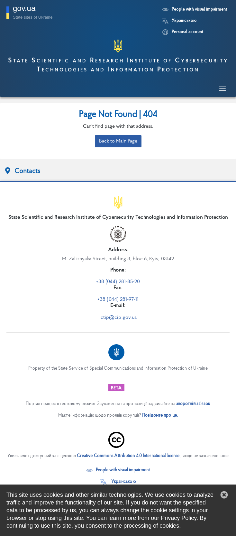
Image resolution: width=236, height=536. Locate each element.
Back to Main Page (118, 141)
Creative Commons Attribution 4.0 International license (128, 456)
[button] (224, 495)
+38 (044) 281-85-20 (118, 281)
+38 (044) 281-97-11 (118, 299)
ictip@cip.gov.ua (118, 317)
